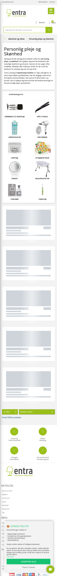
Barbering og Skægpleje (15, 116)
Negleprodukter (42, 178)
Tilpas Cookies (28, 567)
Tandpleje (42, 199)
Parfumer (15, 199)
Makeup (15, 178)
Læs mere (10, 556)
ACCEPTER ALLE (28, 561)
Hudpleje (14, 158)
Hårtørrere (42, 137)
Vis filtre (10, 411)
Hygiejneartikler (42, 158)
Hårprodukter (14, 137)
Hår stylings (42, 116)
